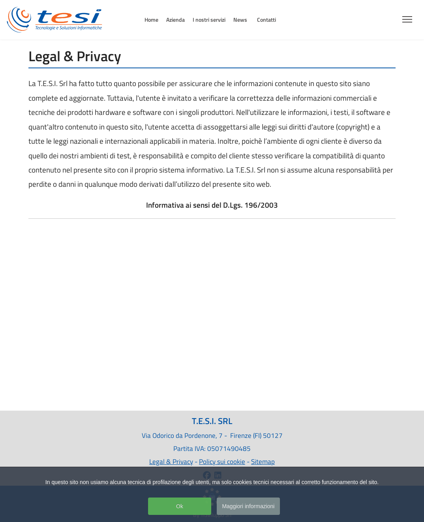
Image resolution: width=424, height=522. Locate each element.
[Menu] (407, 17)
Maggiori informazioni (248, 507)
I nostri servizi (209, 19)
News (240, 19)
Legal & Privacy (171, 461)
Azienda (175, 19)
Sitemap (263, 461)
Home (151, 19)
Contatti (266, 19)
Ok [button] (179, 507)
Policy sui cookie (222, 461)
